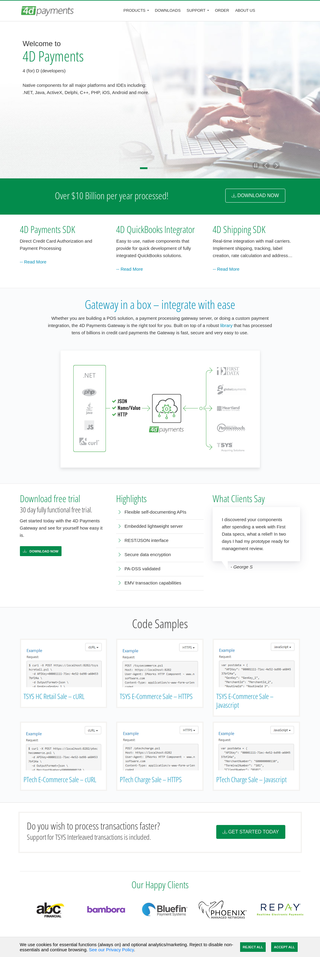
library (226, 325)
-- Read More (33, 261)
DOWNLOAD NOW (255, 195)
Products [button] (134, 10)
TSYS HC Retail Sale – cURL (54, 696)
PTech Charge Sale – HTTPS (151, 779)
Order (222, 10)
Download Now (41, 551)
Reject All (253, 947)
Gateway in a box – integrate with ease (160, 304)
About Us (245, 10)
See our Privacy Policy (111, 949)
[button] (255, 165)
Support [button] (196, 10)
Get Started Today (251, 831)
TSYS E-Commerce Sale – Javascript (245, 700)
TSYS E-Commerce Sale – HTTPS (156, 696)
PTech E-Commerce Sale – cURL (60, 779)
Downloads (168, 10)
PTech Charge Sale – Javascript (251, 779)
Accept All (284, 947)
